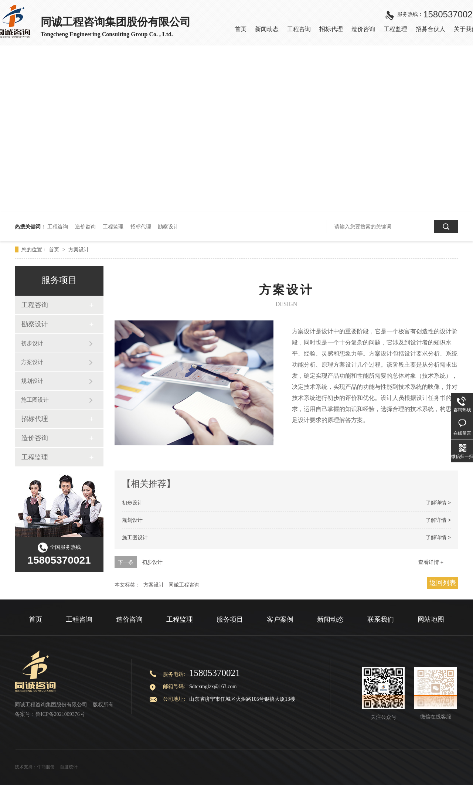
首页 (55, 249)
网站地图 (431, 619)
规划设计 (132, 520)
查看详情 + (430, 562)
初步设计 (132, 503)
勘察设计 (168, 227)
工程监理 (113, 227)
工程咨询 (57, 227)
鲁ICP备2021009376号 (60, 714)
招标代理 (140, 227)
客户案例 (280, 619)
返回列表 (442, 583)
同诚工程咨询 (184, 585)
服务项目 (230, 619)
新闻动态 (330, 619)
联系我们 (380, 619)
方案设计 (78, 249)
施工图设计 (135, 537)
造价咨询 (85, 227)
